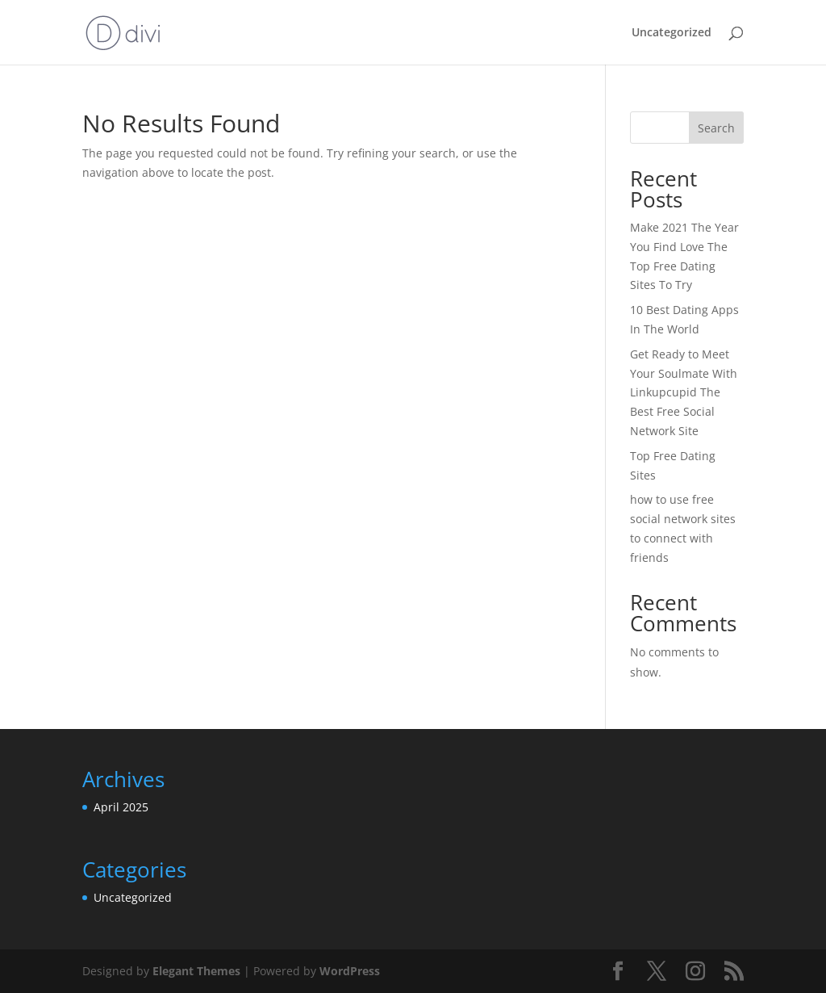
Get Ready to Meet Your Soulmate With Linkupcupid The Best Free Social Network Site (683, 392)
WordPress (349, 970)
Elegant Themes (196, 970)
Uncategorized (671, 33)
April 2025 (121, 807)
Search (716, 128)
